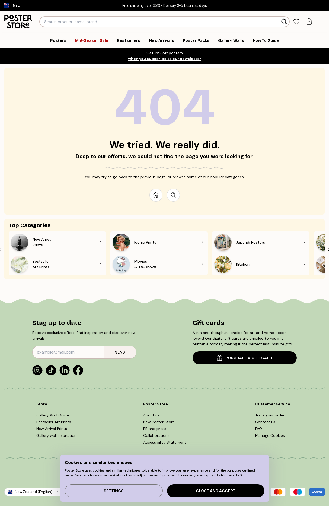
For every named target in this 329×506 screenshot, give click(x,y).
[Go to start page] (155, 195)
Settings (114, 491)
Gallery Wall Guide (52, 415)
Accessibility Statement (164, 442)
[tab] (296, 22)
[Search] (285, 21)
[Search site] (173, 195)
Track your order (270, 415)
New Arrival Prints (51, 428)
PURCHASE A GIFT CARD (244, 358)
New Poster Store (159, 421)
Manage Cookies (270, 435)
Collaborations (156, 435)
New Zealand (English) (33, 491)
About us (151, 415)
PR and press (154, 428)
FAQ (258, 428)
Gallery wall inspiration (56, 435)
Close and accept (215, 491)
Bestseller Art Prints (53, 421)
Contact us (265, 421)
